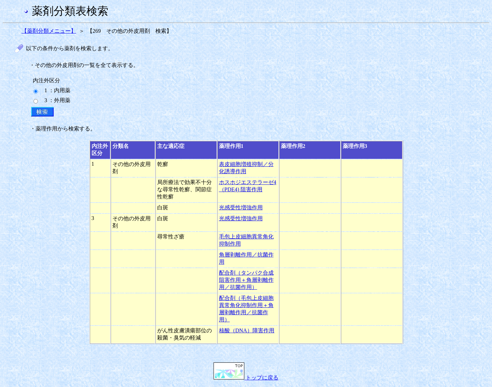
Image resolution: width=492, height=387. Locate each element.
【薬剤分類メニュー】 (49, 31)
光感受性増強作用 (241, 207)
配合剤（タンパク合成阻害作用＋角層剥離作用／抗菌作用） (246, 280)
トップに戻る (246, 378)
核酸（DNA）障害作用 (247, 330)
